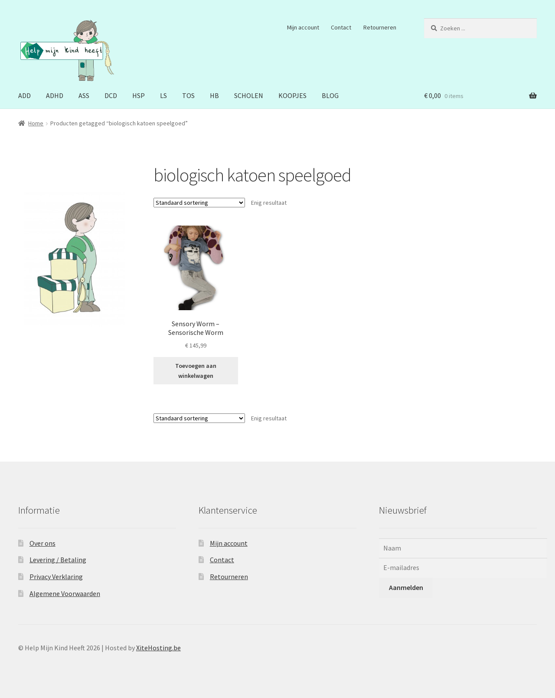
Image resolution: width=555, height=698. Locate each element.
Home (35, 123)
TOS (188, 95)
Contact (341, 27)
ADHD (54, 95)
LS (163, 95)
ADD (24, 95)
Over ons (42, 543)
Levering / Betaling (57, 559)
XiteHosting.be (158, 647)
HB (214, 95)
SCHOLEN (248, 95)
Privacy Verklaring (56, 576)
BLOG (330, 95)
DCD (110, 95)
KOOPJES (292, 95)
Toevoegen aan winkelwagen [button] (195, 371)
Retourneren (379, 27)
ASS (83, 95)
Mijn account (303, 27)
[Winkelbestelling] (199, 202)
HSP (138, 95)
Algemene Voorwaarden (64, 593)
